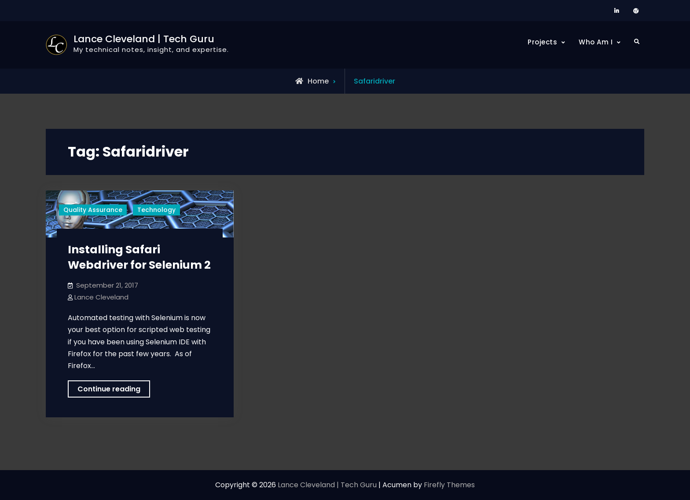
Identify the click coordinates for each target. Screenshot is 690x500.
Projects (542, 42)
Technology (156, 209)
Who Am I (596, 42)
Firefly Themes (449, 485)
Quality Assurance (92, 209)
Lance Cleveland (101, 297)
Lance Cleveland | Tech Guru (143, 39)
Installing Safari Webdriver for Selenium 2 (139, 257)
